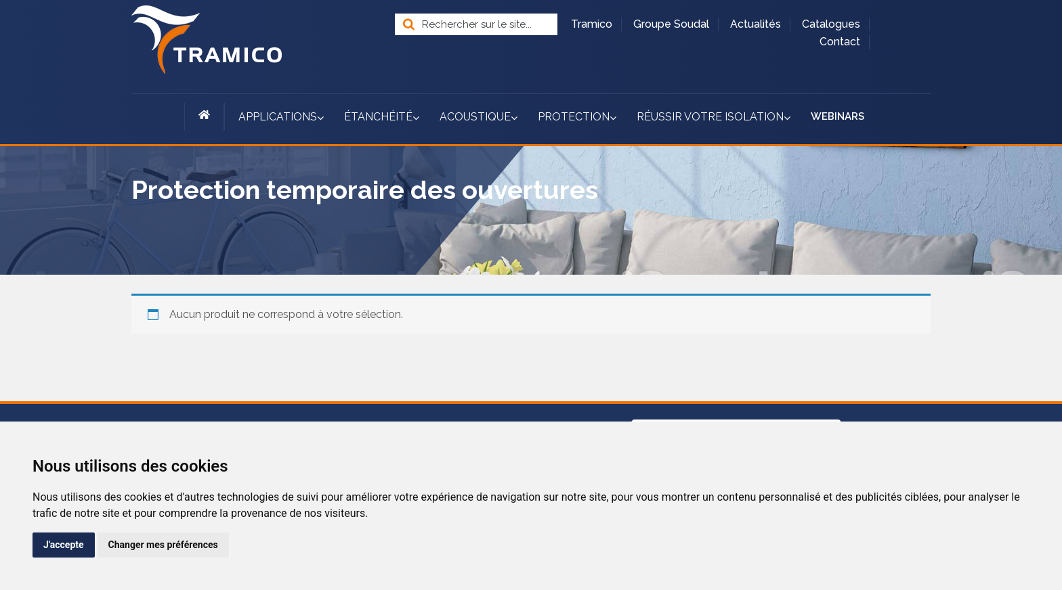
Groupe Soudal (671, 24)
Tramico (591, 24)
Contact (840, 41)
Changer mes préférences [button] (163, 544)
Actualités (755, 24)
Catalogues (831, 24)
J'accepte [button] (63, 544)
